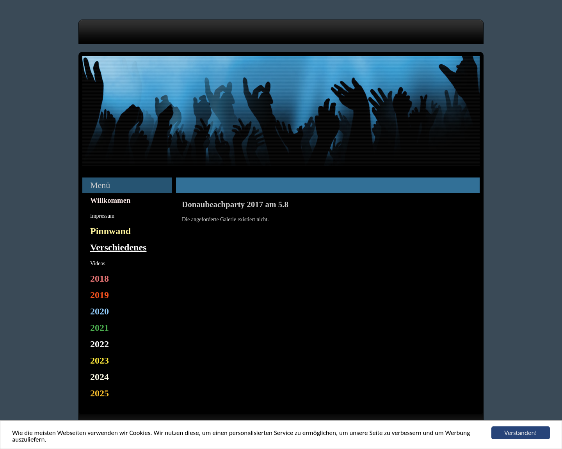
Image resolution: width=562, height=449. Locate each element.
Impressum (102, 216)
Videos (97, 263)
